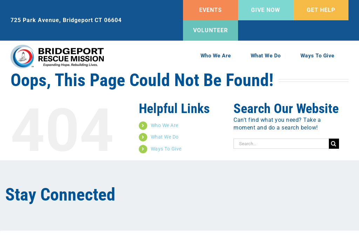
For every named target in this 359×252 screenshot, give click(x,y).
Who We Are (164, 125)
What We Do (165, 137)
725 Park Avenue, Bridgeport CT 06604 (66, 20)
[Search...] (281, 144)
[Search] (334, 144)
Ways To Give (166, 149)
